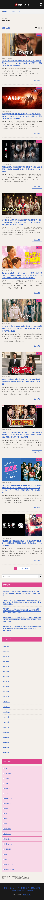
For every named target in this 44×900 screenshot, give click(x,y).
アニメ (6, 768)
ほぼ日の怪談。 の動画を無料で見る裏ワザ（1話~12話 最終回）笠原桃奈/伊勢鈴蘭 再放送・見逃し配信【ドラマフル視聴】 (22, 169)
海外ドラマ (7, 829)
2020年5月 (6, 737)
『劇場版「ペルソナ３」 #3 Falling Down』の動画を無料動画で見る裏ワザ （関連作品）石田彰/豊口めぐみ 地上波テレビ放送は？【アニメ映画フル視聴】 (22, 602)
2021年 (12, 11)
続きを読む (37, 80)
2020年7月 (6, 727)
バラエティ (7, 788)
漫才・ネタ (7, 834)
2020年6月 (6, 732)
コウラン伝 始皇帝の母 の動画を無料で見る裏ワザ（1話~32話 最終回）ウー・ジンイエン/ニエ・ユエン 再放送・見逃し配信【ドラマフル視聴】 (22, 222)
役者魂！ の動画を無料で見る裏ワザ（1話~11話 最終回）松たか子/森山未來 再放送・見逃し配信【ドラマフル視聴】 (22, 381)
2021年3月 (6, 686)
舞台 (5, 854)
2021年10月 (6, 651)
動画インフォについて (11, 888)
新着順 (3, 28)
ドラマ (39, 35)
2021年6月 (6, 671)
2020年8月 (6, 722)
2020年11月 (6, 707)
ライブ (6, 793)
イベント (6, 778)
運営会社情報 (35, 888)
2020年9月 (6, 717)
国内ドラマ (7, 803)
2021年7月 (6, 666)
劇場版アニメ (8, 798)
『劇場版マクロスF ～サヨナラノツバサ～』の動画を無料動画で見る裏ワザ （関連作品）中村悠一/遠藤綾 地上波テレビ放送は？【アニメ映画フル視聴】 (22, 628)
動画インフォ (27, 895)
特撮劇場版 (7, 849)
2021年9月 (6, 656)
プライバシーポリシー (17, 890)
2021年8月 (6, 661)
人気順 (8, 28)
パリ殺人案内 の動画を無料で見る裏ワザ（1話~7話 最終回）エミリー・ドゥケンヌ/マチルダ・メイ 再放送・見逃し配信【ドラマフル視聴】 (22, 63)
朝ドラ (6, 818)
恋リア (6, 808)
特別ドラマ (7, 839)
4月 (19, 11)
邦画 (5, 859)
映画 (5, 813)
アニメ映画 (7, 773)
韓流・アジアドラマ (10, 864)
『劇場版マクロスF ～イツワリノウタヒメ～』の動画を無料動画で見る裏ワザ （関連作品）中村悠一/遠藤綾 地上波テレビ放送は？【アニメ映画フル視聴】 (22, 619)
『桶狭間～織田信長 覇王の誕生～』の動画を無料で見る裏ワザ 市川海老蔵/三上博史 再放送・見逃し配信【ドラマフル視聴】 (22, 543)
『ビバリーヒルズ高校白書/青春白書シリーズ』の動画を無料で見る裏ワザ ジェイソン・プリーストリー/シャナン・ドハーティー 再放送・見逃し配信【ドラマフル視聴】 (21, 488)
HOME (5, 11)
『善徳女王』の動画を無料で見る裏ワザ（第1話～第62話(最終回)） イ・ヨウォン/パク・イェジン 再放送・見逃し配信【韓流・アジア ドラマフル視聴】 (22, 434)
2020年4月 (6, 742)
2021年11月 (6, 646)
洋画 (5, 824)
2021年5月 (6, 676)
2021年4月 (6, 681)
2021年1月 (6, 697)
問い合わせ (30, 890)
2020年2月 (6, 752)
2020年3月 (6, 747)
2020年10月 (6, 712)
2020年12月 (6, 702)
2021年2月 (6, 691)
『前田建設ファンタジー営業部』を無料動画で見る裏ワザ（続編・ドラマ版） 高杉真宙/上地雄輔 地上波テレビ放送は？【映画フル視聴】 (21, 593)
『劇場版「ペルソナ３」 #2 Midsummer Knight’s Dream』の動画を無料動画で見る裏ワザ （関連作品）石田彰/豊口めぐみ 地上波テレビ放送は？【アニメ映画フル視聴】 (22, 611)
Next (26, 568)
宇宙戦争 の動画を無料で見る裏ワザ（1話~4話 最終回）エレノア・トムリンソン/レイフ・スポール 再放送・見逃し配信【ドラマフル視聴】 (22, 116)
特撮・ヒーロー (8, 844)
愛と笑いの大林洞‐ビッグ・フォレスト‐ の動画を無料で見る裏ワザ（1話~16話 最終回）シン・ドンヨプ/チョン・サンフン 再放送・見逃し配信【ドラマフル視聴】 (22, 275)
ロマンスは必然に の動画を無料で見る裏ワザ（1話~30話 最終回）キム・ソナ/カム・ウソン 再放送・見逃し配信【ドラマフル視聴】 (22, 328)
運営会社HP (25, 888)
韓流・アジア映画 (9, 869)
